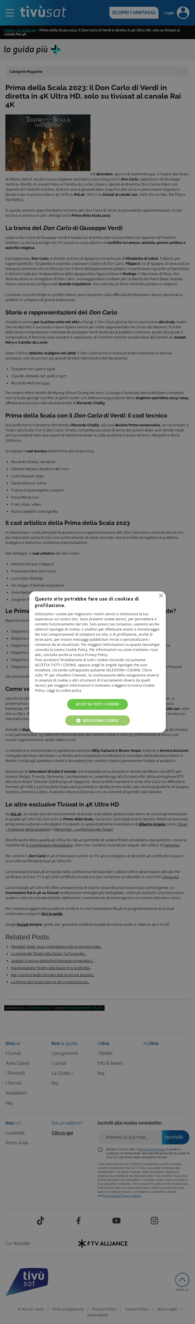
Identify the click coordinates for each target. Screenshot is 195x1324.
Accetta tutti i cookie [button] (97, 704)
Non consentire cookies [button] (161, 595)
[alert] (97, 662)
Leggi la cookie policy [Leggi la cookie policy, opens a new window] (63, 690)
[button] (97, 721)
